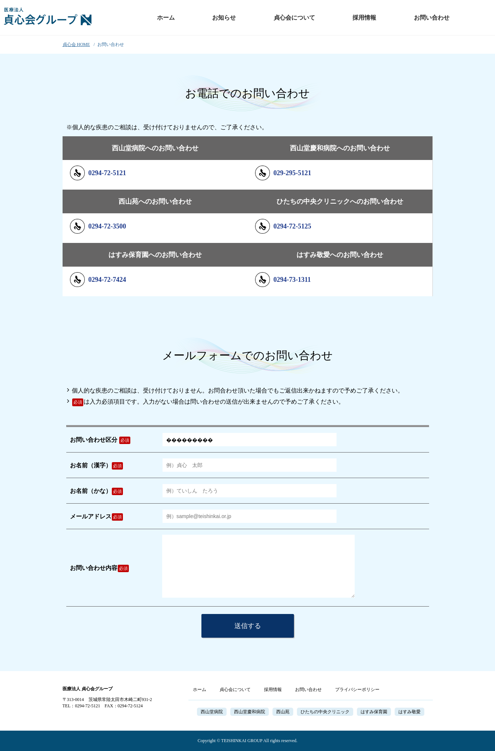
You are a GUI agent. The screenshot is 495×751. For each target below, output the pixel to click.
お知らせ (224, 17)
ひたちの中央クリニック (325, 711)
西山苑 (283, 711)
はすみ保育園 (374, 711)
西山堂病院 (212, 711)
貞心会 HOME (76, 44)
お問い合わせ (431, 17)
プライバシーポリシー (357, 689)
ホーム (166, 17)
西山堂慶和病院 (249, 711)
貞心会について (294, 17)
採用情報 (364, 17)
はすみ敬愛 (409, 711)
